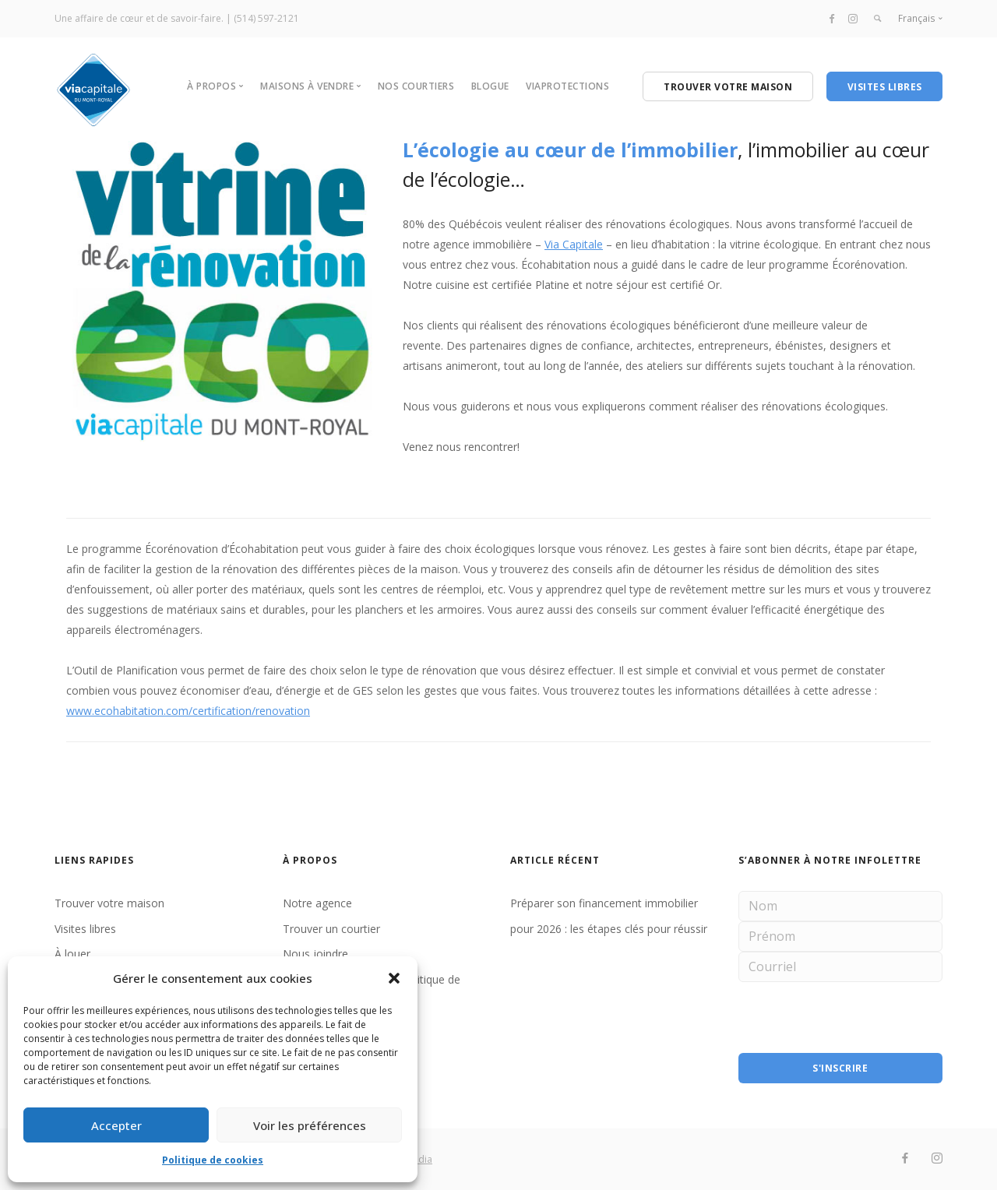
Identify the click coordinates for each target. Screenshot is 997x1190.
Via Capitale (573, 244)
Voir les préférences (309, 1125)
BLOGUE (490, 86)
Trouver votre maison (109, 903)
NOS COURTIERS (416, 86)
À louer (72, 953)
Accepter (116, 1125)
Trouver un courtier (331, 928)
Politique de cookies (212, 1160)
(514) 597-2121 (266, 18)
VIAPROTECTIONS (567, 86)
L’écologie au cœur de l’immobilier (570, 149)
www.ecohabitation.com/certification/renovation (188, 710)
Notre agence (317, 903)
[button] (394, 978)
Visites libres (85, 928)
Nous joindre (315, 953)
